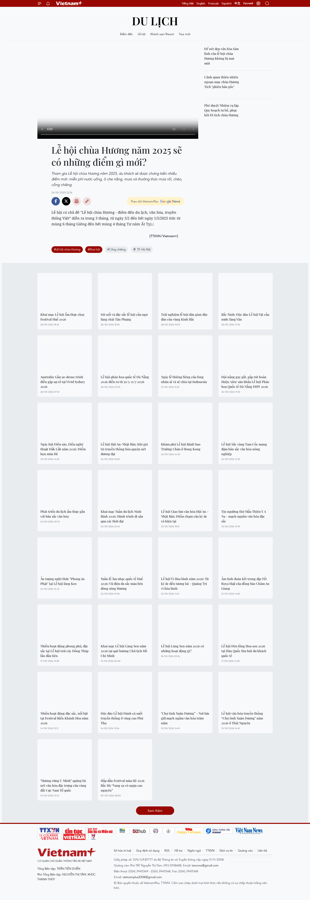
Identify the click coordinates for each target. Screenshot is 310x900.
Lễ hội (141, 34)
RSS (166, 850)
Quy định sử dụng (147, 850)
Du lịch (155, 20)
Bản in (76, 201)
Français (213, 3)
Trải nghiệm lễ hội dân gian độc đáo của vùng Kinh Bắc (184, 316)
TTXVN (210, 850)
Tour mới (184, 34)
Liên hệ (262, 850)
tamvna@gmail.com (205, 865)
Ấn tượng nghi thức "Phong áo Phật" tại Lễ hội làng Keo (62, 581)
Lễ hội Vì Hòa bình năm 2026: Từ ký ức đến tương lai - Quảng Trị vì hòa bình (184, 583)
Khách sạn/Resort (162, 34)
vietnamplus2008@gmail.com (142, 877)
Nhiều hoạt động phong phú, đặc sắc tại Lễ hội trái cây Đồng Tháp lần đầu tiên (64, 651)
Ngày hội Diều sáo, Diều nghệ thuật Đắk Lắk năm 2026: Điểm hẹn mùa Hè (63, 449)
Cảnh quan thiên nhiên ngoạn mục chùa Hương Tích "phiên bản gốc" (221, 82)
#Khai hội (94, 249)
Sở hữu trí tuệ (122, 850)
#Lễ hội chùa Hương (67, 249)
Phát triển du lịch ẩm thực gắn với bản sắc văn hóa (62, 513)
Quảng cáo (245, 850)
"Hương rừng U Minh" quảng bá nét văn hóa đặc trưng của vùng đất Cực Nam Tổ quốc (63, 785)
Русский (248, 3)
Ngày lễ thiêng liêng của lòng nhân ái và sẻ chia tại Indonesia (184, 379)
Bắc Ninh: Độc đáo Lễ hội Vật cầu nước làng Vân (245, 316)
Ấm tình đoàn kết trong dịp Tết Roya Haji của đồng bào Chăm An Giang (245, 583)
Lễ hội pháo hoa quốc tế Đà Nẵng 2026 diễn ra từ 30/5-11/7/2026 (125, 379)
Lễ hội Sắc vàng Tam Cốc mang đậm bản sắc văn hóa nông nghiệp (244, 449)
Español (226, 3)
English (201, 3)
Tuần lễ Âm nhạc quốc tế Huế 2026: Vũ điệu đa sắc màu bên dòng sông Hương (122, 583)
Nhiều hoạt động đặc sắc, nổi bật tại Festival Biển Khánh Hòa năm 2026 (64, 718)
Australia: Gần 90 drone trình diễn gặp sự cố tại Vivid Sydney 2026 (62, 382)
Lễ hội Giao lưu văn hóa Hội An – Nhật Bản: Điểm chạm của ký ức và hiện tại (185, 516)
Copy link (87, 201)
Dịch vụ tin (226, 850)
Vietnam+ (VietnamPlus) (69, 3)
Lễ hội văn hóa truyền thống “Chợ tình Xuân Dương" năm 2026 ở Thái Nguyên (242, 718)
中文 (237, 3)
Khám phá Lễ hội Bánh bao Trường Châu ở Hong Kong (180, 446)
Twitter (66, 201)
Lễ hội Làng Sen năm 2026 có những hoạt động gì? (182, 648)
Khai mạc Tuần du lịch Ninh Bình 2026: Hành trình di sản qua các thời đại (122, 516)
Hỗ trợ (179, 850)
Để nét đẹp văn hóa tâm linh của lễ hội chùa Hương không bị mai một (221, 56)
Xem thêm (155, 810)
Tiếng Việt (188, 3)
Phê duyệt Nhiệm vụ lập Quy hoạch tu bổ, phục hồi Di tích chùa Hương (221, 110)
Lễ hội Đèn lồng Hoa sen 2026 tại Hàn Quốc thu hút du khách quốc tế (243, 651)
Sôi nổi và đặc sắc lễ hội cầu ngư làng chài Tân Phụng (124, 316)
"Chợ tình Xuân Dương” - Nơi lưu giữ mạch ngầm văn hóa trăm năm (185, 718)
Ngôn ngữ (194, 850)
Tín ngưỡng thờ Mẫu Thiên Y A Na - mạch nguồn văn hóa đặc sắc (243, 516)
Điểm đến (126, 34)
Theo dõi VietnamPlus (144, 201)
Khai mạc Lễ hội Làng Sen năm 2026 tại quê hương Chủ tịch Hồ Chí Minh (124, 651)
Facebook (55, 201)
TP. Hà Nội (141, 249)
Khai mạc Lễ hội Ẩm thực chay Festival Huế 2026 (62, 316)
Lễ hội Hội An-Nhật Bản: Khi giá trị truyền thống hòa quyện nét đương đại (124, 449)
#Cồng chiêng (116, 249)
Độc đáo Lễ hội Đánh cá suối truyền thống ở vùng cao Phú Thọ (122, 718)
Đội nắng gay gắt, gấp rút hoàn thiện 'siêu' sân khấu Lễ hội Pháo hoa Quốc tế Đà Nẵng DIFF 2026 (245, 382)
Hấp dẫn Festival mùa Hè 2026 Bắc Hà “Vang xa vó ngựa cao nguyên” (123, 785)
